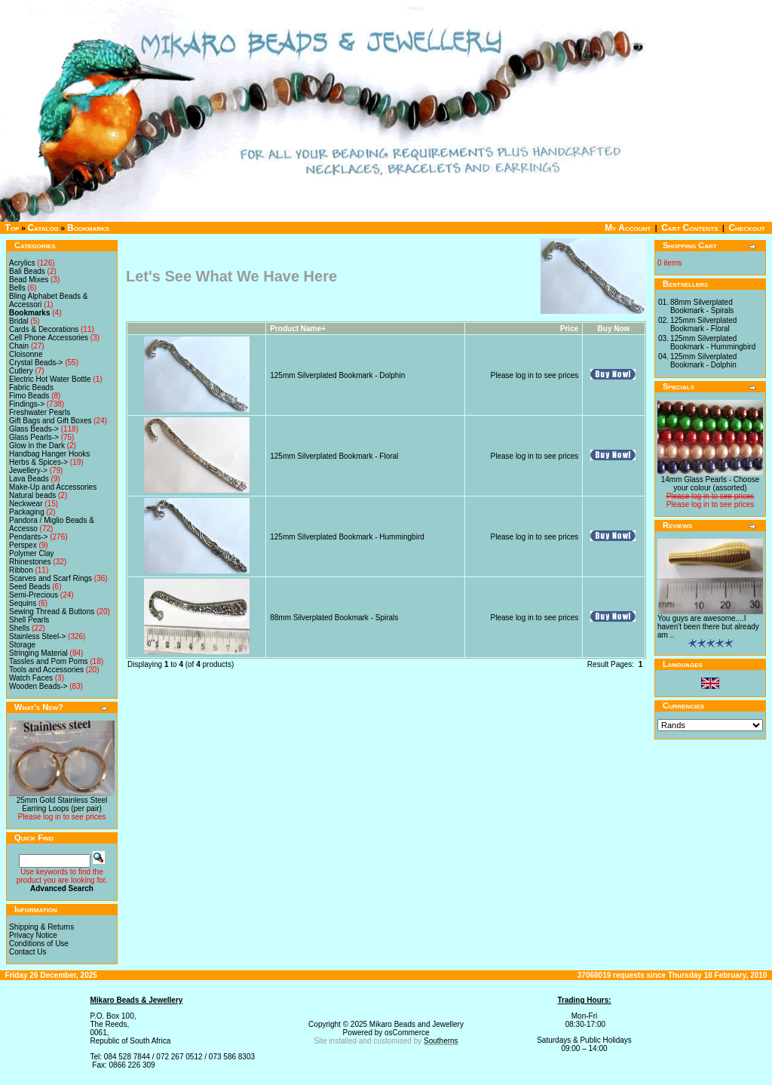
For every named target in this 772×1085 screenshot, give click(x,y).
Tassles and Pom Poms (48, 661)
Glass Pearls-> (34, 437)
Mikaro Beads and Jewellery (416, 1024)
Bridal (19, 321)
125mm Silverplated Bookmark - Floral (334, 456)
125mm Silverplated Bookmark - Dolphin (337, 375)
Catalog (43, 228)
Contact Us (27, 952)
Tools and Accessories (46, 669)
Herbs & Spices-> (38, 462)
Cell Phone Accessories (48, 337)
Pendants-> (28, 537)
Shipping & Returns (41, 927)
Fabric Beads (31, 387)
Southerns (441, 1041)
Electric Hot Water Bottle (50, 379)
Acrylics (22, 263)
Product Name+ (298, 328)
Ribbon (21, 570)
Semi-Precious (33, 595)
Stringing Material (38, 653)
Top (12, 228)
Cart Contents (689, 228)
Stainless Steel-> (37, 636)
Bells (17, 288)
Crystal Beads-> (36, 362)
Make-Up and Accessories (52, 487)
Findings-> (26, 404)
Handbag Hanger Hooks (49, 454)
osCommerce (406, 1032)
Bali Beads (27, 271)
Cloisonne (25, 354)
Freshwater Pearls (39, 412)
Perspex (23, 545)
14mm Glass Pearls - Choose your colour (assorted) (710, 483)
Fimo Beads (29, 396)
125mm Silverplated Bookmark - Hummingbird (347, 537)
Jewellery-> (28, 470)
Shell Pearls (29, 620)
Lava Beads (29, 479)
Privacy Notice (33, 935)
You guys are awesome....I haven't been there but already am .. (708, 626)
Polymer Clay (31, 553)
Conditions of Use (39, 943)
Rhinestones (30, 562)
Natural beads (32, 495)
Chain (19, 346)
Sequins (22, 603)
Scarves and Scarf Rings (50, 578)
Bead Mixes (28, 279)
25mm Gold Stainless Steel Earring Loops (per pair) (62, 804)
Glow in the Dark (37, 445)
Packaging (26, 512)
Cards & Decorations (43, 329)
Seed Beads (30, 586)
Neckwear (25, 503)
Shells (19, 628)
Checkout (746, 228)
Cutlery (21, 371)
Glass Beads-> (34, 429)
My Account (628, 228)
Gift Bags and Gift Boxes (50, 420)
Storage (22, 645)
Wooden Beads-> (38, 686)
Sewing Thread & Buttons (51, 611)
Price (569, 328)
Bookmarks (88, 228)
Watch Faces (31, 678)
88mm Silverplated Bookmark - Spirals (334, 617)
